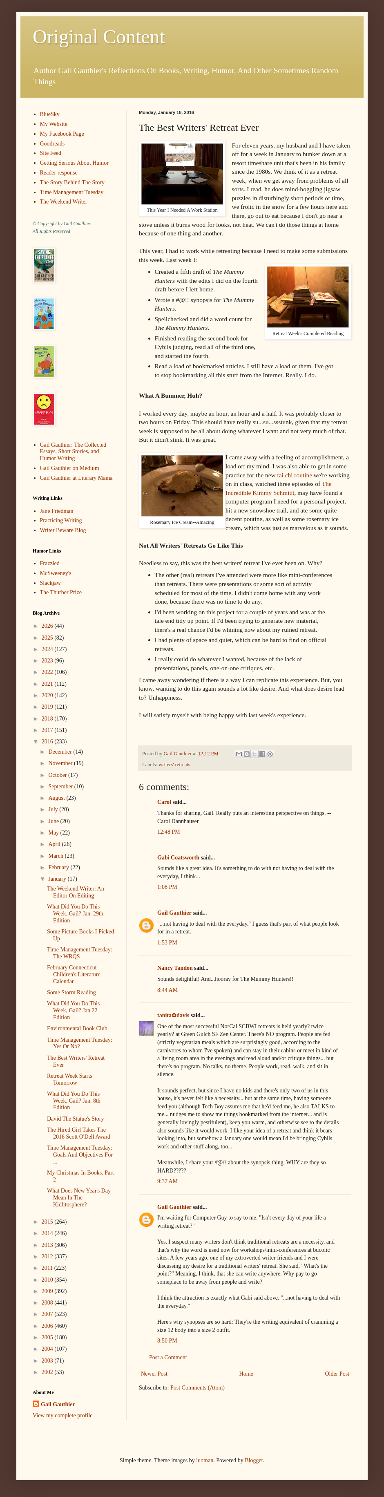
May (54, 833)
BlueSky (50, 114)
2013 (48, 1245)
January (57, 879)
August (57, 798)
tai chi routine (294, 475)
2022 (48, 672)
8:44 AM (167, 990)
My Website (53, 124)
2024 (48, 649)
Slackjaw (50, 583)
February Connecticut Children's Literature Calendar (73, 974)
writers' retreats (174, 765)
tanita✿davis (173, 1015)
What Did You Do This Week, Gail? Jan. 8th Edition (73, 1101)
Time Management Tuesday (72, 192)
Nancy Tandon (175, 968)
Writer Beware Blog (63, 530)
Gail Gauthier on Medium (69, 468)
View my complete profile (63, 1415)
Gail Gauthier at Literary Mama (76, 478)
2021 (48, 684)
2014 (48, 1233)
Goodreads (52, 144)
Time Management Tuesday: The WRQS (79, 953)
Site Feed (51, 153)
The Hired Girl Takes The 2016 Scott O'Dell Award (78, 1133)
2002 (48, 1372)
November (61, 763)
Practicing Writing (61, 520)
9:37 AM (167, 1181)
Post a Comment (168, 1357)
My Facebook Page (62, 134)
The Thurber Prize (61, 592)
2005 (48, 1337)
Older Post (337, 1374)
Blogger (254, 1460)
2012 (48, 1256)
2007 (48, 1314)
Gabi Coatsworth (178, 858)
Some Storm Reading (71, 992)
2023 (48, 661)
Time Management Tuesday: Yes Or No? (79, 1043)
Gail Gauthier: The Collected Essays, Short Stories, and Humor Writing (73, 452)
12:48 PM (168, 832)
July (53, 809)
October (58, 775)
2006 (48, 1326)
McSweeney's (55, 573)
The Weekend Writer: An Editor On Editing (75, 892)
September (61, 786)
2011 (48, 1268)
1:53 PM (167, 943)
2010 (48, 1280)
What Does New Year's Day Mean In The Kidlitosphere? (79, 1198)
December (60, 752)
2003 (48, 1361)
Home (246, 1374)
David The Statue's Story (75, 1119)
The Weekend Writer (63, 202)
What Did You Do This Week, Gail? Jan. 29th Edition (75, 914)
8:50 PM (167, 1341)
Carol (164, 802)
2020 (48, 695)
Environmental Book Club (77, 1028)
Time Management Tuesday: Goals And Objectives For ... (80, 1155)
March (56, 856)
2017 (48, 730)
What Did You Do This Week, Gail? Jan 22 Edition (73, 1010)
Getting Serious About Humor (74, 163)
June (54, 821)
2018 (48, 719)
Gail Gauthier (174, 913)
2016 (48, 741)
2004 (48, 1349)
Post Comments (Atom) (197, 1388)
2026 (48, 626)
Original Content (99, 36)
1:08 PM (167, 887)
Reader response (59, 173)
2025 (48, 638)
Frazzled (50, 563)
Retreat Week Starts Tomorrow (69, 1079)
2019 (48, 707)
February (59, 867)
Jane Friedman (57, 511)
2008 (48, 1303)
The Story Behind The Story (72, 182)
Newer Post (154, 1374)
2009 (48, 1291)
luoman (204, 1460)
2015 (48, 1222)
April (55, 844)
